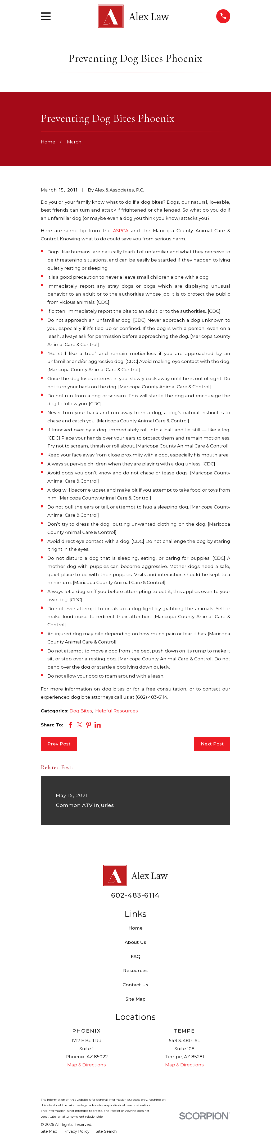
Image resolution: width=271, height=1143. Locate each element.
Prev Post (58, 744)
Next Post (212, 744)
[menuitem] (49, 1131)
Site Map (135, 999)
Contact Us (135, 984)
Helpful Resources (116, 710)
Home (135, 928)
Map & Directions (86, 1064)
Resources (135, 970)
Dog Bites (81, 710)
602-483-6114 (135, 895)
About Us (135, 942)
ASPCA (120, 230)
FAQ (135, 956)
